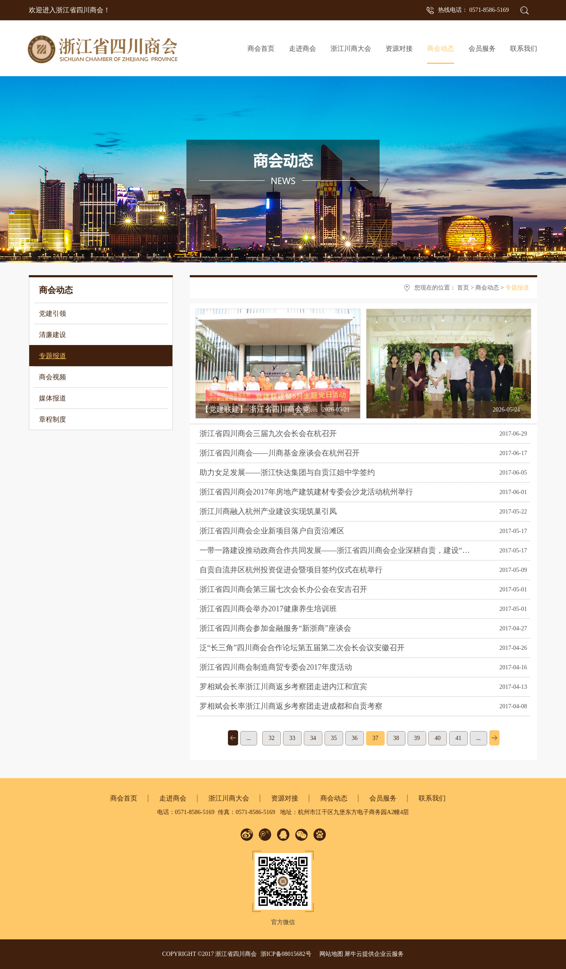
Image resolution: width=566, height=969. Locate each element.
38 (396, 738)
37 (375, 738)
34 (313, 738)
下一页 (494, 737)
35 (334, 738)
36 (355, 738)
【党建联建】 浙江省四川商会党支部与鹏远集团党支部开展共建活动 (316, 409)
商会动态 (487, 287)
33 (292, 738)
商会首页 (261, 48)
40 (438, 738)
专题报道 (517, 287)
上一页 (233, 737)
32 (272, 738)
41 (458, 738)
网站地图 (329, 954)
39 (417, 738)
